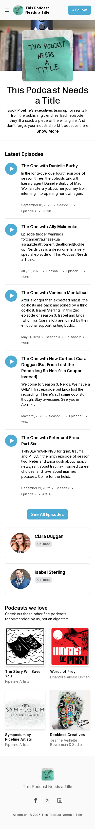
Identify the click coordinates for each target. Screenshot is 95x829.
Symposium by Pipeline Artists (18, 736)
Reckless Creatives (67, 734)
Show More (47, 131)
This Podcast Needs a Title (37, 10)
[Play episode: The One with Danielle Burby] (11, 169)
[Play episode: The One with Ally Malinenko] (11, 230)
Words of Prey (62, 671)
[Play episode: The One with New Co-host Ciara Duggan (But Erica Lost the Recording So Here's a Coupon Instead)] (11, 362)
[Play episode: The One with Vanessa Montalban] (11, 296)
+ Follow (79, 10)
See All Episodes (47, 514)
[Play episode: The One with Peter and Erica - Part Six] (11, 441)
